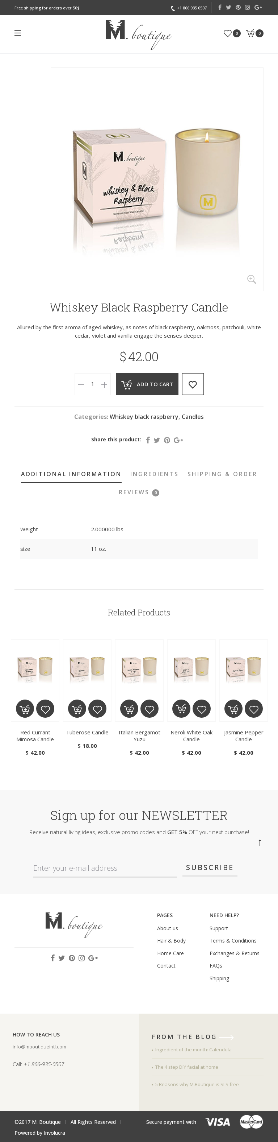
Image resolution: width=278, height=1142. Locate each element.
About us (167, 928)
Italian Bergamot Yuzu (139, 736)
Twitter (228, 7)
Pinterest (238, 7)
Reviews (139, 492)
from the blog (195, 1037)
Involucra (54, 1132)
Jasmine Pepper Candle (244, 736)
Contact (166, 965)
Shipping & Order (222, 474)
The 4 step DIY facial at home (186, 1067)
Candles (193, 417)
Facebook (220, 7)
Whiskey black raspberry (144, 417)
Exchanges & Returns (235, 953)
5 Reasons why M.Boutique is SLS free (197, 1084)
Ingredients (154, 474)
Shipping (219, 978)
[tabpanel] (35, 698)
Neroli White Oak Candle (191, 736)
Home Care (170, 953)
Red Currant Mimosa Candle (35, 736)
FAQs (216, 965)
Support (219, 928)
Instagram (247, 7)
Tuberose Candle (87, 732)
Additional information (71, 474)
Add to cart (154, 384)
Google (258, 7)
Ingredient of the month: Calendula (193, 1049)
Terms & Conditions (233, 940)
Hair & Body (171, 940)
